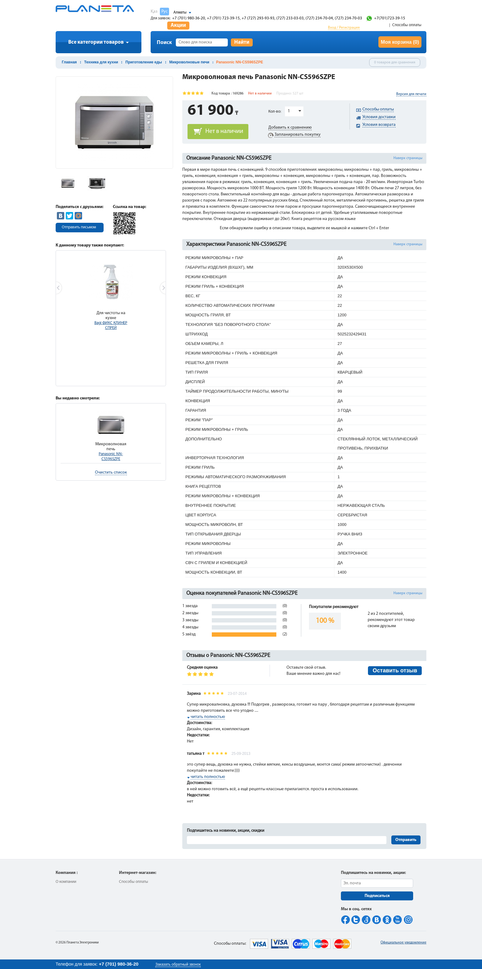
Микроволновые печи (189, 62)
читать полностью (208, 717)
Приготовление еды (143, 62)
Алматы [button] (180, 12)
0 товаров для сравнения (394, 62)
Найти (241, 42)
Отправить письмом (79, 227)
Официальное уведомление (403, 942)
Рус (164, 11)
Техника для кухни (101, 62)
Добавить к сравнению (290, 127)
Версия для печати (411, 94)
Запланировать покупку (298, 134)
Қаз (154, 11)
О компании (66, 882)
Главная (69, 62)
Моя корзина (400, 42)
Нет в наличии (224, 131)
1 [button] (289, 111)
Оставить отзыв (395, 670)
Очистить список (111, 472)
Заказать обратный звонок (177, 964)
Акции (178, 25)
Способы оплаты (406, 25)
